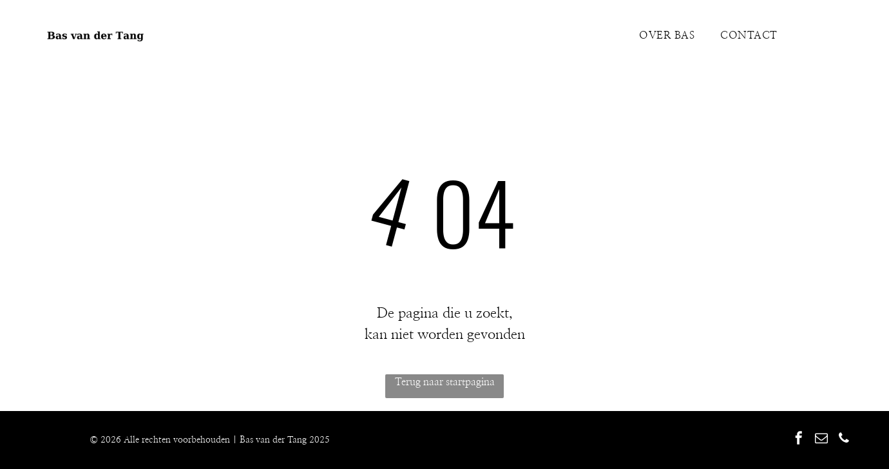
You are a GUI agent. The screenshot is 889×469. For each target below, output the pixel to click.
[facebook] (798, 439)
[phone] (844, 439)
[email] (821, 439)
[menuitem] (666, 35)
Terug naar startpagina (445, 382)
